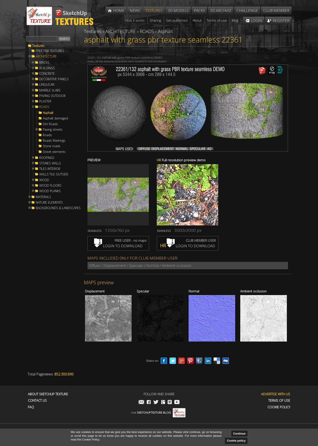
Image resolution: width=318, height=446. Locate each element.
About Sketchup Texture (48, 394)
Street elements (54, 152)
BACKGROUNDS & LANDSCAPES (58, 208)
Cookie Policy (278, 407)
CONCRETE (47, 74)
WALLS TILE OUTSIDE (53, 174)
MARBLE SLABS (50, 90)
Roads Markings (54, 141)
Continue (239, 433)
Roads (47, 135)
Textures (38, 46)
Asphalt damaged (55, 118)
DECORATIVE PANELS (54, 79)
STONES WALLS (50, 163)
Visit (158, 412)
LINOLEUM (46, 85)
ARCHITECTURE (46, 56)
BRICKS (44, 63)
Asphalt (48, 113)
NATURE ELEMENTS (49, 202)
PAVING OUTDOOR (52, 96)
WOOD (44, 180)
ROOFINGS (46, 158)
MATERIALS (43, 197)
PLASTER (45, 101)
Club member (276, 10)
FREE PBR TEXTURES (50, 51)
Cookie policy (236, 440)
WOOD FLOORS (50, 186)
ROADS (44, 107)
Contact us (37, 400)
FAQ (31, 407)
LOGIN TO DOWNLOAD (118, 245)
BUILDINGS (47, 68)
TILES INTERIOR (49, 169)
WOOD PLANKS (50, 191)
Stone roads (52, 146)
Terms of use (279, 400)
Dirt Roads (50, 124)
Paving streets (52, 130)
